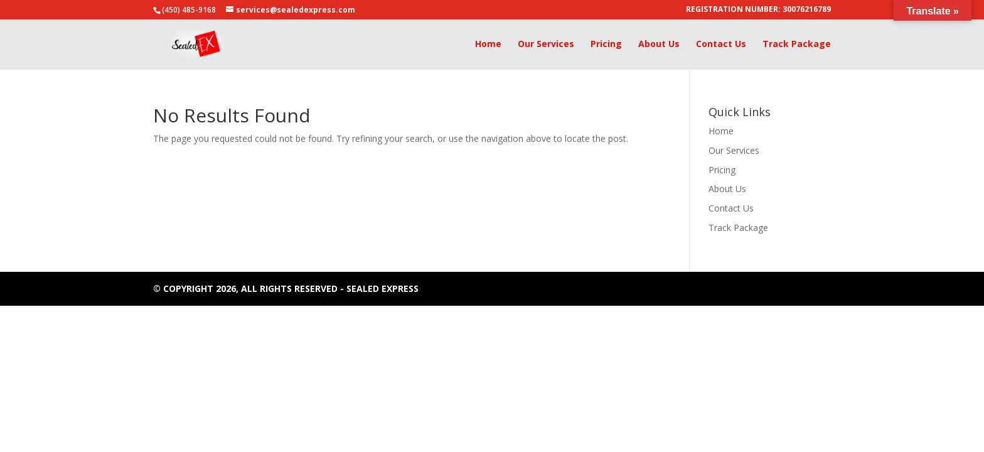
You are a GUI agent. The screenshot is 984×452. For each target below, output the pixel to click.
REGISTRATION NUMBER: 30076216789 (758, 10)
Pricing (606, 45)
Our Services (546, 45)
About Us (659, 45)
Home (488, 45)
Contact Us (721, 45)
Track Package (796, 45)
